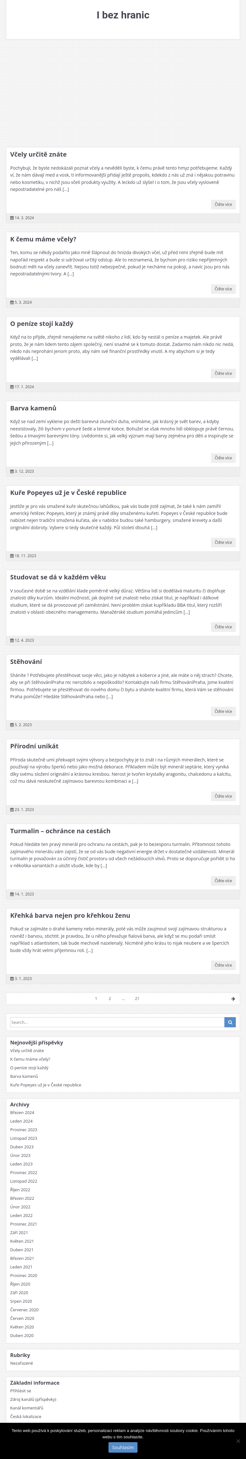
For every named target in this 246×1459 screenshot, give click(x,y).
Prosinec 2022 (23, 1172)
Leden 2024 (21, 1121)
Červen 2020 (22, 1318)
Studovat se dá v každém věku (58, 577)
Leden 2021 (21, 1267)
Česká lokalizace (25, 1416)
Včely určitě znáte (38, 154)
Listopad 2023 (23, 1138)
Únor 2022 (20, 1207)
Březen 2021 (22, 1258)
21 (137, 998)
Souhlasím (123, 1447)
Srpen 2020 (21, 1301)
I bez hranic (122, 15)
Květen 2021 (22, 1241)
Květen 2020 (22, 1327)
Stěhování (26, 661)
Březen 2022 (22, 1198)
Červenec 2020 (24, 1310)
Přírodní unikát (34, 746)
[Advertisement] (123, 93)
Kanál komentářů (26, 1408)
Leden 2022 (21, 1215)
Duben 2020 (22, 1335)
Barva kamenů (33, 408)
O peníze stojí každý (41, 323)
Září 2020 (19, 1292)
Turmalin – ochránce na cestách (60, 831)
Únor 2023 (20, 1155)
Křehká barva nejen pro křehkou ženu (70, 915)
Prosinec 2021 (23, 1224)
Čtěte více (223, 204)
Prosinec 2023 (23, 1129)
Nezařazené (21, 1363)
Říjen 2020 (20, 1284)
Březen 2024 (22, 1112)
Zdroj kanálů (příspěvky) (33, 1399)
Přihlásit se (20, 1391)
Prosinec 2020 (23, 1275)
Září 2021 (19, 1232)
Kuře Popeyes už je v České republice (68, 492)
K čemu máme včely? (43, 239)
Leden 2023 (21, 1164)
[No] (238, 1441)
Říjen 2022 (20, 1189)
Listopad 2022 (23, 1181)
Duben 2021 (22, 1250)
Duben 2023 (22, 1147)
